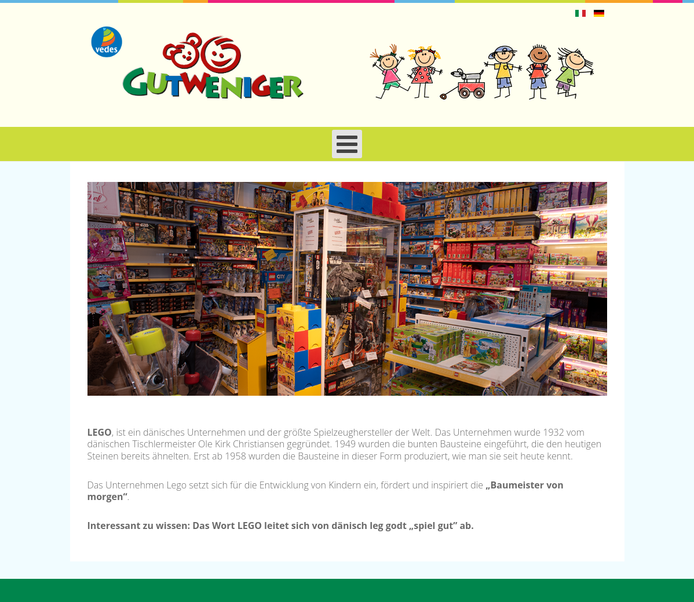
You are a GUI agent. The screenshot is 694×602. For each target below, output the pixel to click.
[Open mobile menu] (347, 144)
